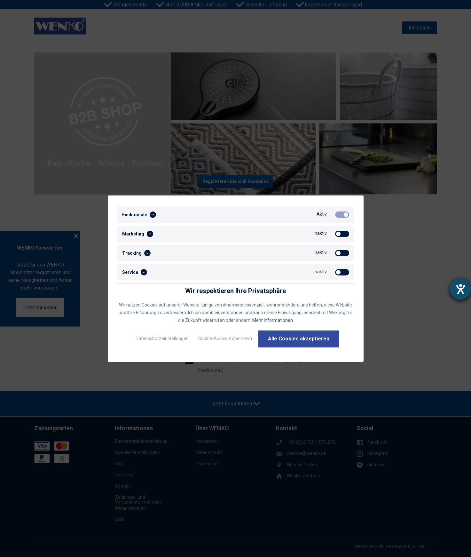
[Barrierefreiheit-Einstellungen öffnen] (460, 289)
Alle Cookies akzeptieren (298, 339)
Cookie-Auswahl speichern (225, 338)
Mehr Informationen (272, 320)
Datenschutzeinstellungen (162, 338)
